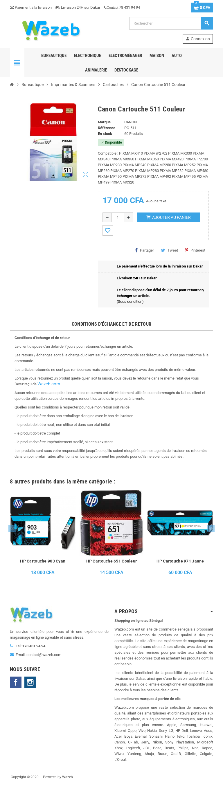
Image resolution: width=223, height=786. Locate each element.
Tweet (169, 250)
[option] (42, 534)
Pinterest (195, 250)
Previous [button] (12, 528)
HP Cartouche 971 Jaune (180, 561)
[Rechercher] (171, 23)
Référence (106, 128)
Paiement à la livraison (31, 7)
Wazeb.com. (49, 383)
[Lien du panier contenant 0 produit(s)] (202, 7)
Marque (104, 122)
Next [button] (211, 528)
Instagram (30, 682)
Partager (144, 250)
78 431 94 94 (122, 7)
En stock (105, 133)
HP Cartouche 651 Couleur (111, 561)
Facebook (15, 682)
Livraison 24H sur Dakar (77, 7)
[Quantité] (118, 217)
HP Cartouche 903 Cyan (42, 561)
